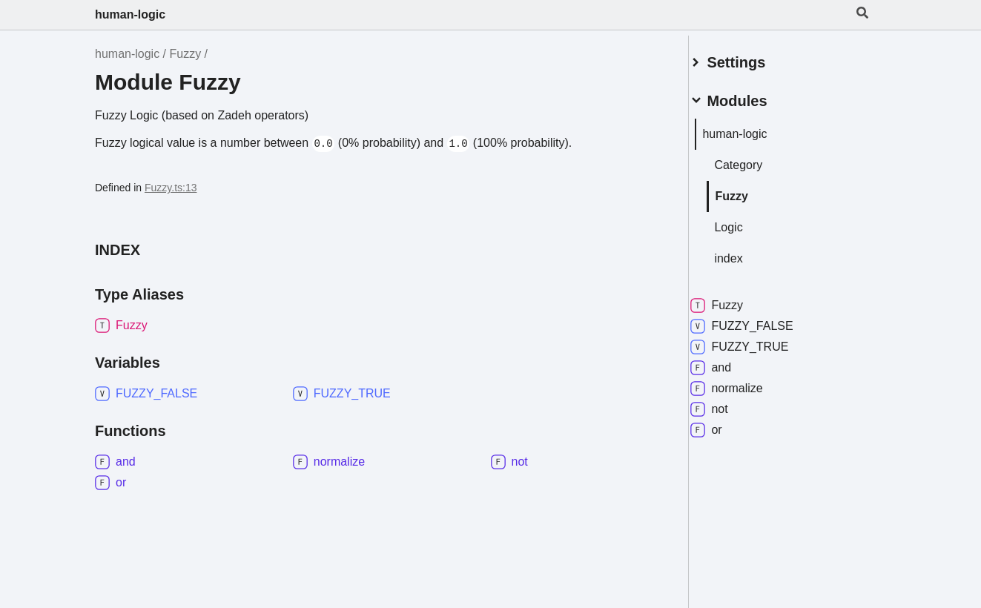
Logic (746, 221)
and (728, 361)
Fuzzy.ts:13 (171, 188)
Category (756, 159)
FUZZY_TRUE (757, 341)
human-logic (130, 14)
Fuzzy (186, 53)
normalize (744, 382)
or (723, 424)
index (746, 252)
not (726, 403)
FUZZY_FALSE (759, 320)
